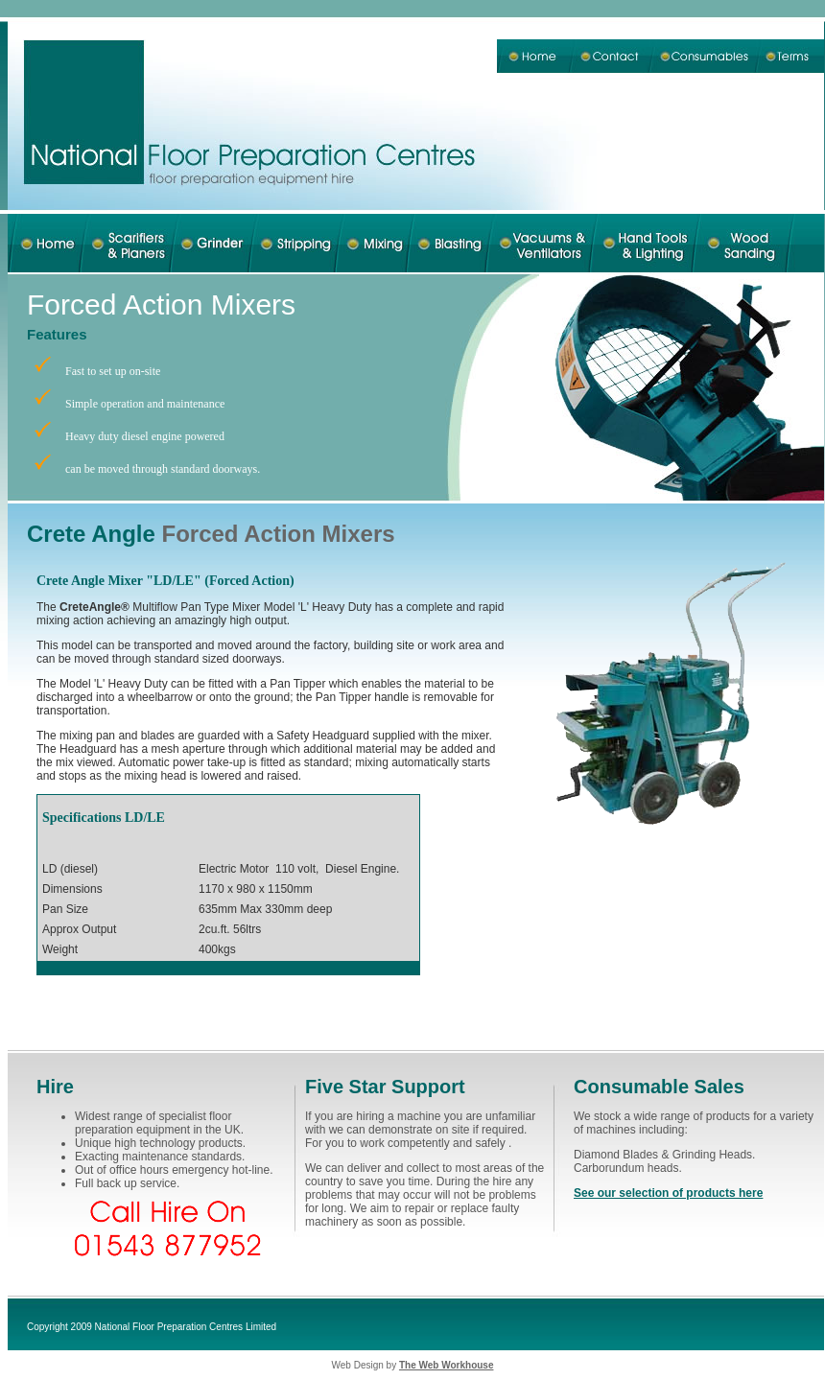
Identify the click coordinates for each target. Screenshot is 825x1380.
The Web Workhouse (446, 1365)
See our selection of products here (668, 1193)
